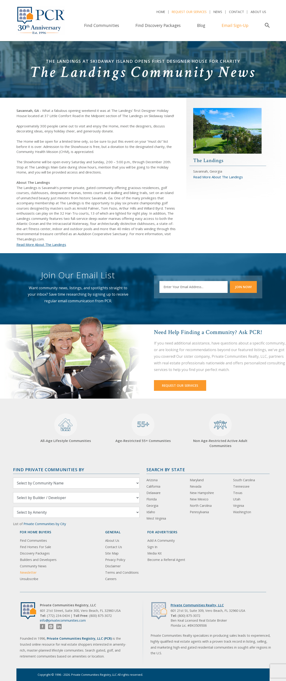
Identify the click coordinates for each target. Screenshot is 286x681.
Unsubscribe (29, 579)
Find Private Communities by (48, 469)
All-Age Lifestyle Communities (65, 428)
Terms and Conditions (122, 572)
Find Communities (101, 25)
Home (160, 12)
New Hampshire (202, 493)
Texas (237, 493)
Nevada (195, 486)
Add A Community (161, 540)
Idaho (150, 512)
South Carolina (244, 480)
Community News (33, 566)
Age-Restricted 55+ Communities (143, 428)
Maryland (197, 480)
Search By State (165, 469)
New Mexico (199, 499)
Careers (111, 579)
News (217, 12)
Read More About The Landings (41, 244)
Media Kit (154, 553)
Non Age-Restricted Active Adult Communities (220, 430)
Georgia (152, 505)
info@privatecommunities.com (63, 620)
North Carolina (201, 505)
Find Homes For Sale (35, 547)
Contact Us (113, 547)
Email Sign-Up (235, 25)
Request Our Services (189, 12)
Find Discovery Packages (158, 25)
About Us (258, 12)
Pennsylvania (199, 512)
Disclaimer (113, 566)
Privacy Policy (115, 559)
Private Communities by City (44, 524)
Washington (242, 512)
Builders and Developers (38, 559)
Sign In (152, 547)
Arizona (152, 480)
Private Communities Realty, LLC (197, 605)
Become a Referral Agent (166, 559)
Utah (236, 499)
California (153, 486)
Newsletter (28, 572)
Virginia (238, 505)
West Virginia (156, 518)
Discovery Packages (35, 553)
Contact (236, 12)
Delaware (153, 493)
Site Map (112, 553)
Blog (201, 25)
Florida (151, 499)
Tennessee (241, 486)
